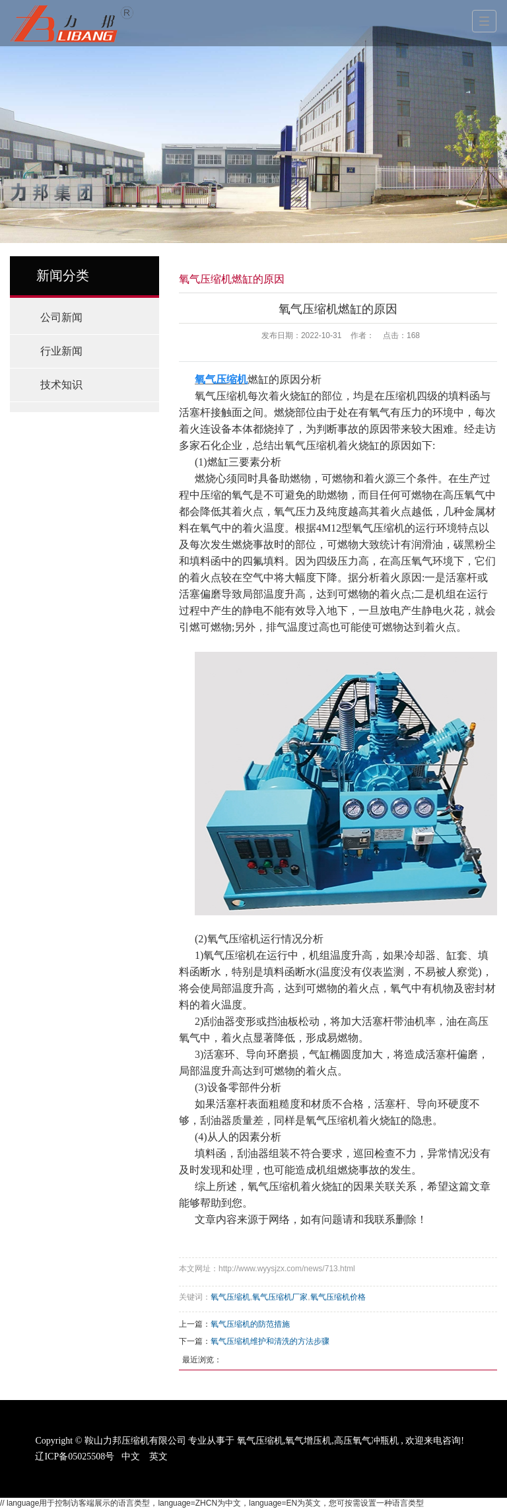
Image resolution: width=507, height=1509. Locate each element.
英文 (158, 1456)
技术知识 (61, 384)
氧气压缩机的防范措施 (250, 1324)
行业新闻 (61, 351)
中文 (130, 1456)
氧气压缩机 (230, 1297)
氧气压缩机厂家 (280, 1297)
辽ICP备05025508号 (74, 1456)
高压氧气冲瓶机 (366, 1441)
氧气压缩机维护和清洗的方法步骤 (270, 1341)
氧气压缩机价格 (338, 1297)
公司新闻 (61, 317)
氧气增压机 (308, 1441)
